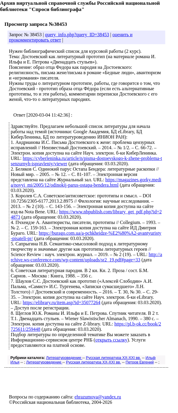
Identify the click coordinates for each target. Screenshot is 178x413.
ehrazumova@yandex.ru (98, 396)
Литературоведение (64, 357)
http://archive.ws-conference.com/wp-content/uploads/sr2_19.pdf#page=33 (86, 257)
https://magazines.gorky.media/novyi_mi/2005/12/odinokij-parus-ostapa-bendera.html (86, 182)
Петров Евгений (140, 362)
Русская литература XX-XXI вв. (113, 357)
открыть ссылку (111, 339)
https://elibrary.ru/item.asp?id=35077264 (61, 302)
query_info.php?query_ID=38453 (77, 34)
